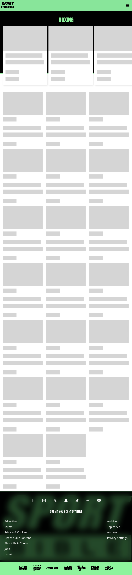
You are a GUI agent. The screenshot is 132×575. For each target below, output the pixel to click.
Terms (8, 527)
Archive (112, 521)
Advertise (10, 521)
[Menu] (127, 5)
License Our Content (17, 538)
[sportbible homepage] (7, 5)
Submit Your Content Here (66, 511)
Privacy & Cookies (15, 532)
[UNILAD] (52, 568)
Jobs (7, 549)
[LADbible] (68, 568)
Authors (112, 532)
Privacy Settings (117, 538)
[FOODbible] (95, 568)
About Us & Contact (17, 543)
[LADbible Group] (37, 568)
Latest (8, 554)
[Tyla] (81, 568)
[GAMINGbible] (23, 568)
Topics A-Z (113, 527)
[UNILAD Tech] (109, 568)
